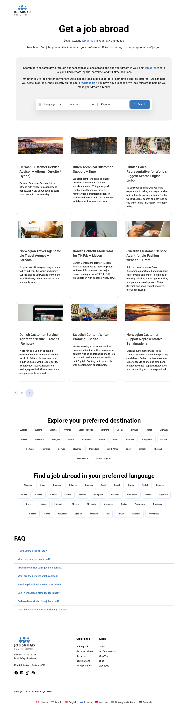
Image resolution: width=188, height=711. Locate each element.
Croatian (89, 485)
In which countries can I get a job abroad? (40, 567)
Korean (29, 504)
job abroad (88, 40)
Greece (24, 439)
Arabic (42, 485)
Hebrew (82, 494)
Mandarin (91, 504)
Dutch (131, 485)
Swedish (94, 514)
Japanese (163, 494)
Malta (115, 439)
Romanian (157, 504)
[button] (168, 8)
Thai (108, 514)
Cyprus (67, 430)
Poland (163, 439)
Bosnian (57, 485)
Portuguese (140, 504)
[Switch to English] (70, 702)
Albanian (28, 485)
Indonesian (132, 494)
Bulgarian (73, 485)
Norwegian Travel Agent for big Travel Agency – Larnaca (40, 255)
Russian (33, 514)
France (149, 430)
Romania (46, 449)
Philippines (147, 439)
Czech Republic (86, 430)
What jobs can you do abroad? (34, 559)
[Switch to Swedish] (145, 702)
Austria (23, 430)
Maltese (75, 504)
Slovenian (62, 514)
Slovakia (61, 449)
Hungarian (98, 494)
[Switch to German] (101, 702)
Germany (164, 430)
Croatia (53, 430)
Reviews (80, 656)
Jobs (102, 646)
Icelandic (115, 494)
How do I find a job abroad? (32, 551)
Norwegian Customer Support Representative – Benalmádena (145, 339)
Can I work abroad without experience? (39, 593)
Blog (101, 661)
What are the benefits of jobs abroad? (38, 576)
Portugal (30, 449)
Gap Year (104, 656)
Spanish (78, 514)
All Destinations (108, 651)
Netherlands (82, 458)
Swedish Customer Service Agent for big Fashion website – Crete (146, 255)
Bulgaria (38, 430)
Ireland (102, 439)
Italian (148, 494)
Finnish (24, 494)
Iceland (71, 439)
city (124, 47)
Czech (103, 485)
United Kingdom (103, 458)
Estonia (120, 430)
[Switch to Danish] (42, 702)
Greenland (39, 439)
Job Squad (82, 646)
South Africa (112, 449)
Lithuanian (59, 504)
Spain (128, 449)
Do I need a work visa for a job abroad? (38, 601)
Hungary (56, 439)
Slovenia (77, 449)
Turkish (120, 514)
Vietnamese (153, 514)
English (145, 485)
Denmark (105, 430)
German (67, 494)
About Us (104, 665)
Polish (124, 504)
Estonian (160, 485)
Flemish (38, 494)
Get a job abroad (85, 651)
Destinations (83, 661)
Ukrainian (136, 514)
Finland (134, 430)
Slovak (47, 514)
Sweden (142, 449)
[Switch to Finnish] (85, 702)
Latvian (43, 504)
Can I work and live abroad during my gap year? (43, 609)
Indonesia (86, 439)
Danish (117, 485)
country (116, 47)
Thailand (158, 449)
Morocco (130, 439)
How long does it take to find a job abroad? (40, 584)
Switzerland (94, 449)
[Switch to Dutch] (56, 702)
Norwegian (108, 504)
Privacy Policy (84, 665)
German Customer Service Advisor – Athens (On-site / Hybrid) (40, 171)
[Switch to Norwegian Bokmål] (123, 702)
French (53, 494)
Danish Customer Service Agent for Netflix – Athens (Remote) (39, 339)
